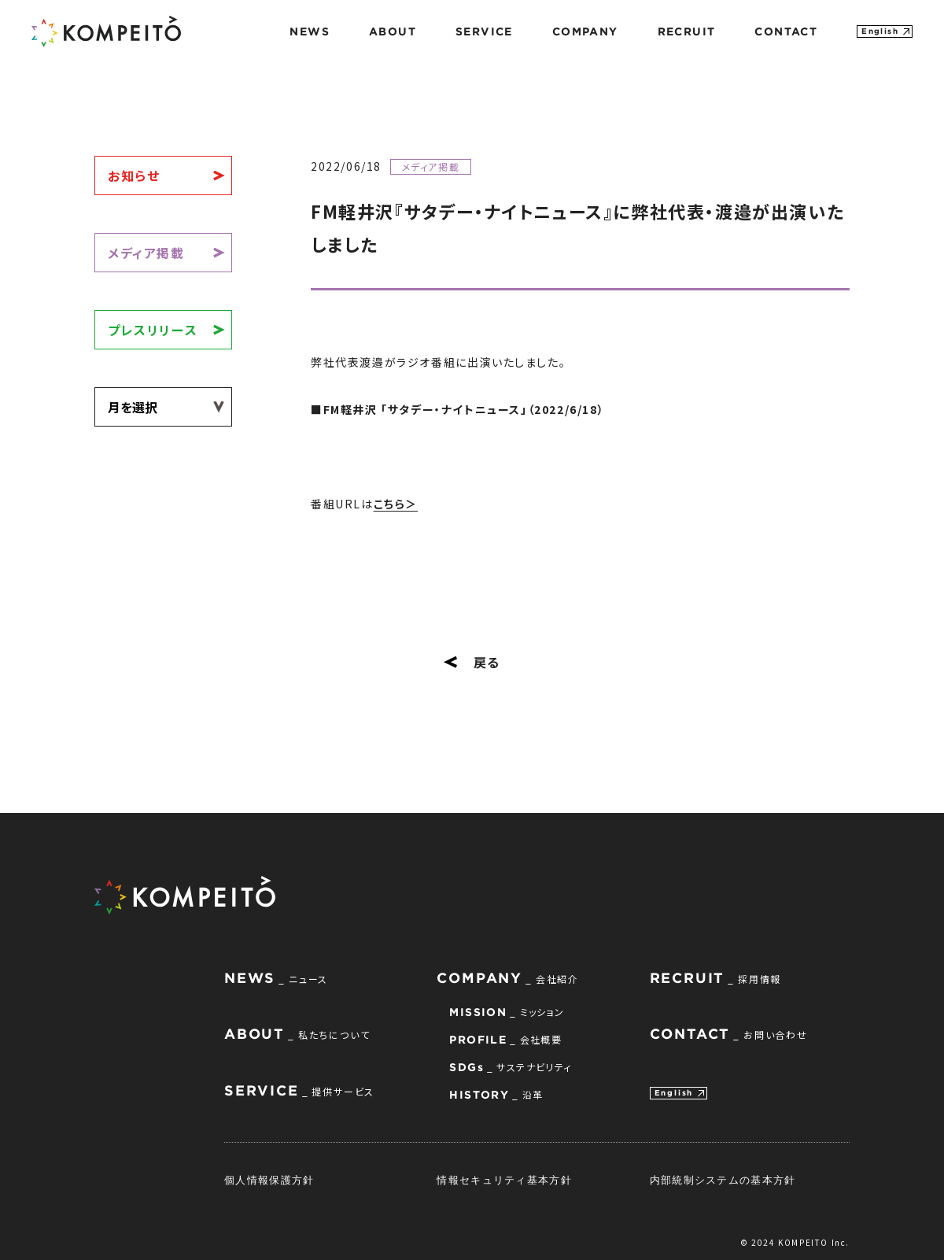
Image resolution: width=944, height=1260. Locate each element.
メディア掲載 (146, 252)
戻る (472, 661)
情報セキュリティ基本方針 (504, 1179)
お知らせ (134, 175)
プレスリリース (152, 329)
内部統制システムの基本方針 (723, 1179)
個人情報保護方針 (269, 1179)
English (879, 31)
